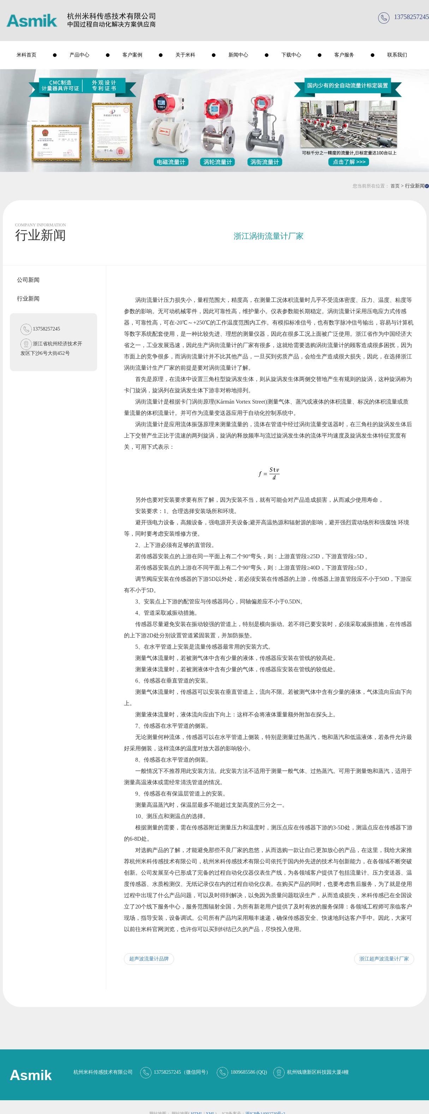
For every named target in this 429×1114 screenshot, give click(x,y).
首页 (395, 186)
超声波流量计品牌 (149, 958)
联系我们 (397, 55)
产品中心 (79, 55)
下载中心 (291, 55)
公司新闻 (28, 280)
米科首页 (26, 55)
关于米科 (185, 55)
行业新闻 (28, 299)
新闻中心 (238, 55)
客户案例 (132, 55)
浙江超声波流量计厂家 (384, 958)
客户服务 (344, 55)
